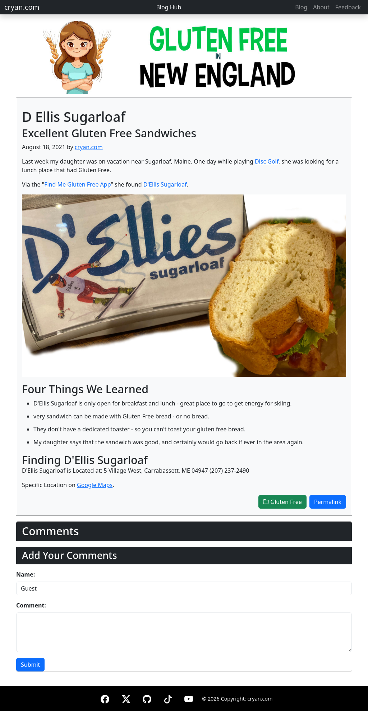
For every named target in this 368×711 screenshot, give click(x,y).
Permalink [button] (327, 502)
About (321, 7)
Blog (301, 7)
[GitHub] (147, 698)
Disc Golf (267, 161)
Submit (30, 665)
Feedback (348, 7)
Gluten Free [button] (282, 502)
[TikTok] (168, 698)
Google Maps (94, 485)
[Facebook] (105, 698)
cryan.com (21, 7)
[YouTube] (188, 698)
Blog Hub (168, 7)
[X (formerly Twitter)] (126, 698)
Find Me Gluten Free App (77, 184)
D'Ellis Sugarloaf (165, 184)
